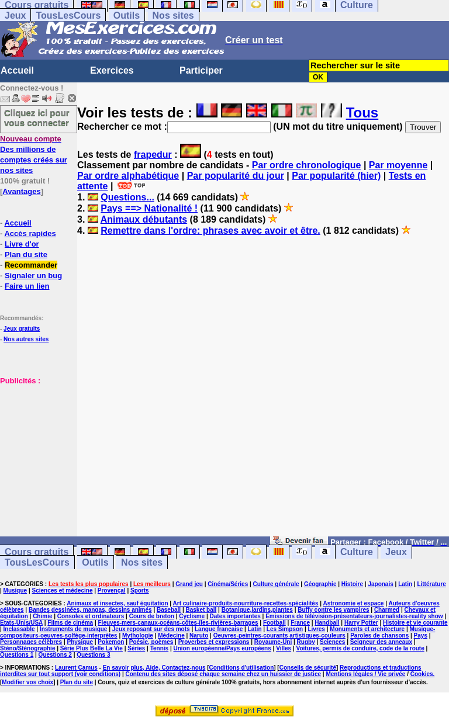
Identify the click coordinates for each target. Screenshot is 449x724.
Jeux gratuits (22, 328)
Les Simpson (285, 629)
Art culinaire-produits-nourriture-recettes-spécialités (246, 603)
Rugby (306, 642)
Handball (327, 622)
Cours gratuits (36, 552)
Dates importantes (235, 616)
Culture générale (276, 584)
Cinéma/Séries (228, 584)
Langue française (219, 629)
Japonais (380, 584)
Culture (356, 552)
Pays (420, 635)
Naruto (198, 635)
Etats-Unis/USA (21, 622)
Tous (362, 112)
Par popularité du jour (235, 176)
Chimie (42, 616)
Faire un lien (27, 286)
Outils (126, 15)
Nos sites (173, 15)
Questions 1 (16, 655)
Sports (139, 590)
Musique (15, 590)
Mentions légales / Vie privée (365, 674)
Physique (80, 642)
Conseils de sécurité (307, 667)
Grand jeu (189, 584)
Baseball (169, 610)
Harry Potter (361, 622)
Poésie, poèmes (151, 642)
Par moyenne (398, 165)
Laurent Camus (76, 667)
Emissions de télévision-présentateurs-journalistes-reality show (354, 616)
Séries (136, 648)
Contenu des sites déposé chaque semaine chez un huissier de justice (223, 674)
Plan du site (26, 254)
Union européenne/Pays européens (222, 648)
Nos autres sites (26, 339)
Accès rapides (30, 233)
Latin (405, 584)
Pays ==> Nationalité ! (149, 208)
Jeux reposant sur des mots (151, 629)
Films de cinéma (70, 622)
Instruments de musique (74, 629)
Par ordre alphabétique (128, 176)
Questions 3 (93, 655)
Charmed (386, 610)
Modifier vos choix (27, 682)
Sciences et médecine (62, 590)
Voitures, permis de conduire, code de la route (360, 648)
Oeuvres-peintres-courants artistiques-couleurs (279, 635)
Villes (283, 648)
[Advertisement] (35, 444)
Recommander (31, 265)
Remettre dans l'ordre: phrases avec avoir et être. (210, 230)
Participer (201, 70)
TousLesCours (68, 15)
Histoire (352, 584)
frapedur (153, 155)
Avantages (21, 191)
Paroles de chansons (379, 635)
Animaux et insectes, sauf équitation (117, 603)
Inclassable (19, 629)
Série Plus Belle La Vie (91, 648)
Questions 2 (55, 655)
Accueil (17, 70)
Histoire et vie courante (415, 622)
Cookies (421, 674)
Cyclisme (192, 616)
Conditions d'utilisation (241, 667)
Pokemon (111, 642)
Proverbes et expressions (214, 642)
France (300, 622)
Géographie (320, 584)
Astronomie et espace (353, 603)
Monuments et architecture (367, 629)
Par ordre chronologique (306, 165)
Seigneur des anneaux (381, 642)
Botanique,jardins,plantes (257, 610)
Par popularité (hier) (336, 176)
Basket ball (200, 610)
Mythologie (137, 635)
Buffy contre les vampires (333, 610)
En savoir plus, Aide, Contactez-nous (154, 667)
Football (274, 622)
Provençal (112, 590)
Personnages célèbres (31, 642)
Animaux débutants (144, 219)
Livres (316, 629)
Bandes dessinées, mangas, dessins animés (90, 610)
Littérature (431, 584)
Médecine (171, 635)
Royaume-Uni (273, 642)
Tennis (159, 648)
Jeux (15, 15)
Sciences (332, 642)
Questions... (127, 197)
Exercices (112, 70)
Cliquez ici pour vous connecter (37, 117)
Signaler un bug (33, 275)
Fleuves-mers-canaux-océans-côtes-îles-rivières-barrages (178, 622)
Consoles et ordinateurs (90, 616)
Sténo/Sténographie (27, 648)
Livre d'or (22, 244)
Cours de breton (151, 616)
